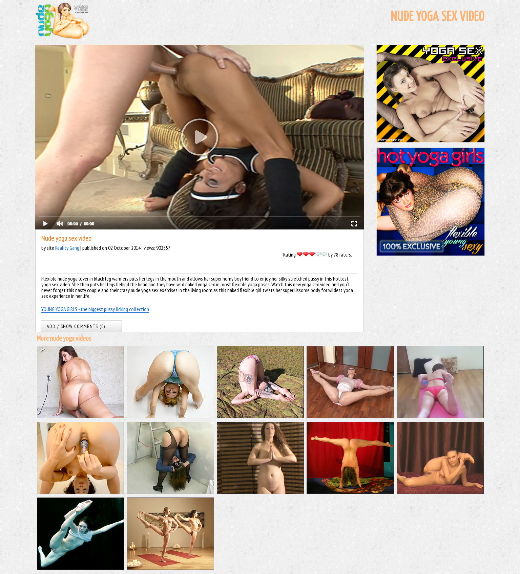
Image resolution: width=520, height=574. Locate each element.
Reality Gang (67, 247)
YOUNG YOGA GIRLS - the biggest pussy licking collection (95, 309)
